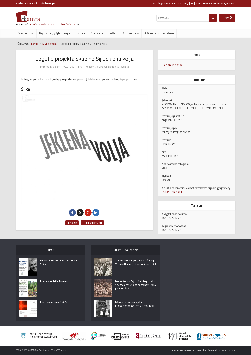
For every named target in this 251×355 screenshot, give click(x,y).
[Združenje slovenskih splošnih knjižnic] (147, 336)
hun (198, 3)
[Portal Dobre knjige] (211, 336)
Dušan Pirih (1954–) (173, 191)
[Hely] (227, 18)
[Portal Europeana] (98, 336)
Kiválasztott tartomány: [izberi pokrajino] (35, 3)
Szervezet (98, 33)
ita (192, 3)
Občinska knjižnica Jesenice (113, 66)
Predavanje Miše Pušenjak (54, 281)
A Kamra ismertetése (159, 33)
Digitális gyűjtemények (55, 33)
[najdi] (213, 18)
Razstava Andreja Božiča (54, 302)
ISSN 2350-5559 (227, 350)
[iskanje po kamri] (182, 18)
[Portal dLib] (120, 336)
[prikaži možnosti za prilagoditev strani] (164, 3)
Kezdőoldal (26, 33)
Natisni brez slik (92, 222)
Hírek (81, 33)
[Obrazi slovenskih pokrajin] (179, 336)
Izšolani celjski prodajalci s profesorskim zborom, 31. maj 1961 (134, 304)
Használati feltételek (207, 350)
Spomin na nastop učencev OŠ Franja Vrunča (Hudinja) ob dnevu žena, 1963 (135, 264)
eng (186, 3)
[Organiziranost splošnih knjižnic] (74, 336)
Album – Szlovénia (123, 33)
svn (180, 3)
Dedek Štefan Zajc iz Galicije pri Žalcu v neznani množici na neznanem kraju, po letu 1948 (135, 285)
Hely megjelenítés (172, 64)
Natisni (72, 222)
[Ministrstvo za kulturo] (39, 336)
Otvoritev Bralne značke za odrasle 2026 (59, 263)
